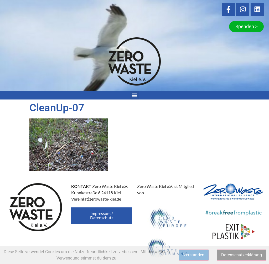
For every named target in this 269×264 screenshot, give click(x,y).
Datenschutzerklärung (241, 254)
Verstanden (193, 254)
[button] (134, 95)
